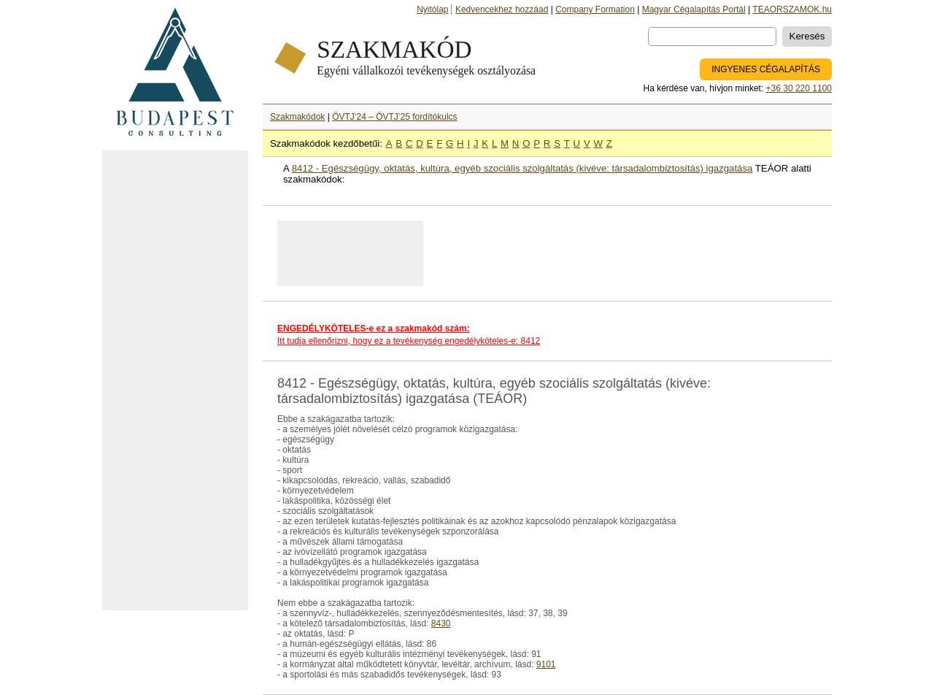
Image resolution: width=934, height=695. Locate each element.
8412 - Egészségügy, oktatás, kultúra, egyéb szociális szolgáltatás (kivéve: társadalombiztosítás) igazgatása (522, 168)
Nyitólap (432, 9)
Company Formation (595, 9)
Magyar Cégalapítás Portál (694, 9)
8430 (441, 623)
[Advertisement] (175, 380)
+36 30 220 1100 (799, 88)
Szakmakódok (297, 117)
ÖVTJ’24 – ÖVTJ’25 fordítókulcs (394, 117)
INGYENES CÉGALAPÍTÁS (765, 69)
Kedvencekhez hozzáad (501, 9)
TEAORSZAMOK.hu (792, 9)
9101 (546, 664)
